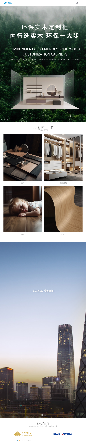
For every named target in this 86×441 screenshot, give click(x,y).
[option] (43, 64)
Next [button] (85, 64)
